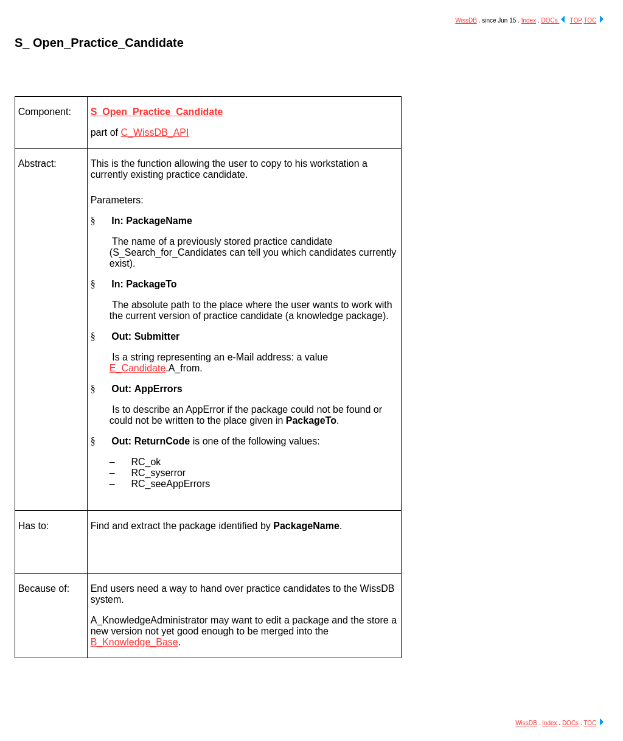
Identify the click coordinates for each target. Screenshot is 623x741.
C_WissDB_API (154, 132)
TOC (589, 20)
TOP (575, 20)
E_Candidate (138, 368)
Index (528, 20)
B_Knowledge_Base (134, 642)
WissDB (466, 20)
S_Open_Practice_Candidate (157, 112)
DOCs (550, 20)
